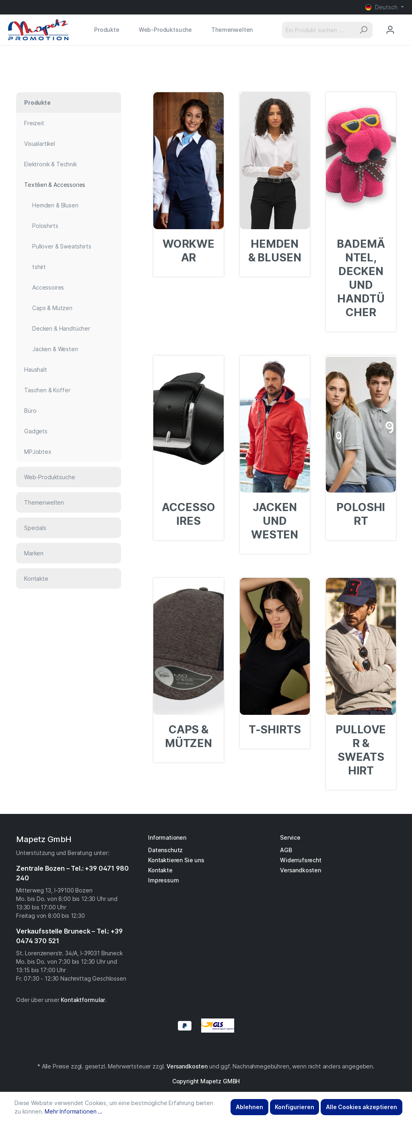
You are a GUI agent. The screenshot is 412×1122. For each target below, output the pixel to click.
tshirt (39, 266)
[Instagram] (206, 1048)
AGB (286, 850)
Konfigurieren (294, 1106)
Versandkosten (300, 870)
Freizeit (34, 123)
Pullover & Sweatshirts (61, 246)
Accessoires (48, 287)
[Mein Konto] (390, 30)
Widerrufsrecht (300, 860)
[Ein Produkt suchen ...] (318, 30)
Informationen (167, 837)
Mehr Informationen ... (73, 1111)
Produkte (37, 102)
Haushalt (35, 369)
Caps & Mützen (52, 307)
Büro (30, 410)
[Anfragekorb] (403, 22)
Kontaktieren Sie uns (176, 860)
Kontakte (36, 578)
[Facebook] (202, 1048)
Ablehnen (249, 1106)
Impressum (163, 880)
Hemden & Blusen (55, 205)
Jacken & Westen (55, 349)
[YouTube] (210, 1048)
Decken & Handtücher (61, 328)
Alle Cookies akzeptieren (361, 1106)
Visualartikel (39, 143)
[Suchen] (363, 30)
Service (290, 837)
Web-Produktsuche (49, 477)
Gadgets (35, 431)
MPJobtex (38, 451)
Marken (33, 553)
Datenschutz (165, 850)
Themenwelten (44, 502)
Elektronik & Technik (50, 164)
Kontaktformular (83, 999)
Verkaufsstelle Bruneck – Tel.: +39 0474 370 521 (69, 936)
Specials (35, 527)
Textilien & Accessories (54, 184)
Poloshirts (45, 225)
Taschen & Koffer (47, 390)
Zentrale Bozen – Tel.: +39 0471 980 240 (72, 873)
